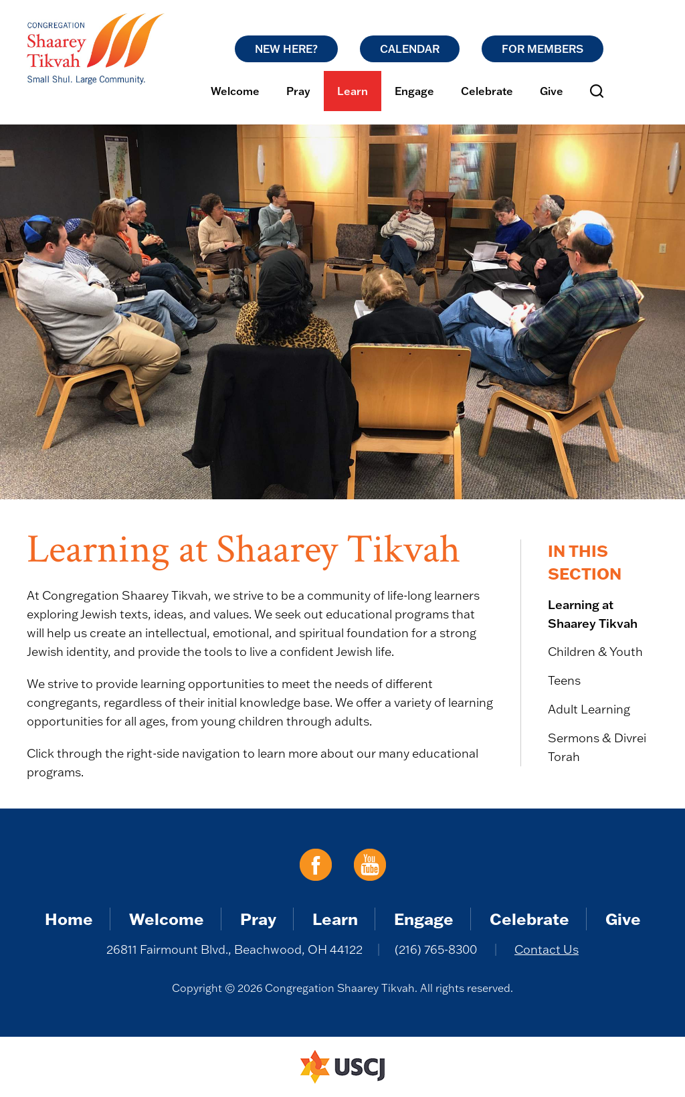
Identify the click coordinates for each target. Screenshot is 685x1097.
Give (551, 91)
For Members (542, 49)
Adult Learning (589, 709)
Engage (414, 91)
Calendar (409, 49)
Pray (298, 91)
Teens (564, 680)
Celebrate (487, 91)
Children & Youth (595, 651)
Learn (352, 91)
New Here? (286, 49)
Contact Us (546, 949)
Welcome (235, 91)
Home (69, 918)
